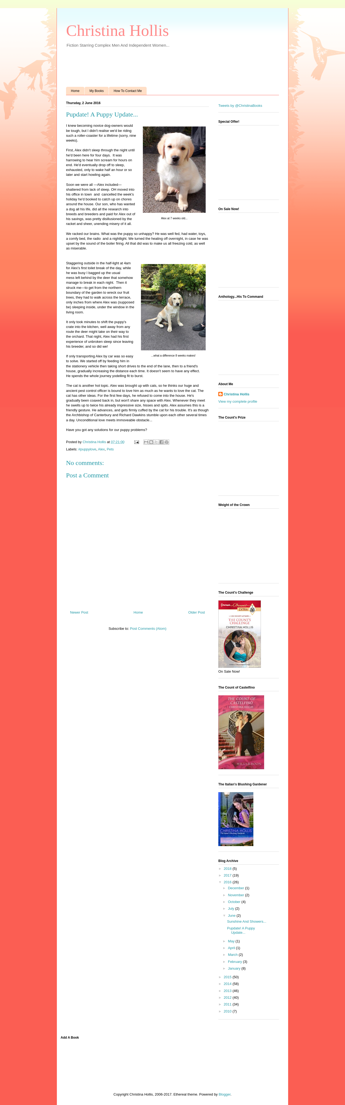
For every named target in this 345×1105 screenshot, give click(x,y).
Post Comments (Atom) (148, 629)
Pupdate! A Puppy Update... (241, 930)
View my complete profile (237, 401)
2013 (228, 991)
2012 (228, 997)
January (235, 968)
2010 (228, 1011)
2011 (228, 1004)
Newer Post (79, 612)
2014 (228, 984)
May (232, 941)
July (231, 908)
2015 (228, 977)
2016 (228, 882)
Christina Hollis (117, 30)
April (232, 948)
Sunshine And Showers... (246, 921)
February (235, 962)
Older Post (196, 612)
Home (75, 91)
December (236, 888)
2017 (228, 875)
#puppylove (87, 449)
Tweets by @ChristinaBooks (240, 106)
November (236, 895)
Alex (101, 449)
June (232, 916)
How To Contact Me (128, 91)
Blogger (224, 1094)
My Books (96, 91)
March (233, 955)
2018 (228, 869)
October (235, 902)
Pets (110, 449)
